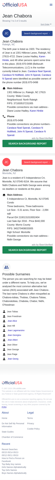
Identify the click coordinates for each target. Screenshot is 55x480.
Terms (30, 418)
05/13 (15, 452)
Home (4, 418)
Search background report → (37, 33)
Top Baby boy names (11, 464)
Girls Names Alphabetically (14, 467)
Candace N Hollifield (13, 75)
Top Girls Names (9, 470)
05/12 (4, 455)
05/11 (10, 455)
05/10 (15, 455)
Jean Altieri (10, 340)
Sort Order (45, 24)
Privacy (30, 423)
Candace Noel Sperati (39, 71)
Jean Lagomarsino (13, 330)
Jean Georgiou (11, 335)
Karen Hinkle (36, 111)
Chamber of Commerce (12, 437)
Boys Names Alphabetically (14, 473)
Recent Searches (9, 449)
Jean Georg (10, 359)
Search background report (27, 143)
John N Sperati (32, 75)
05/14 (10, 452)
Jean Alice (9, 321)
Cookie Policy (33, 429)
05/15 (4, 452)
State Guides (8, 432)
